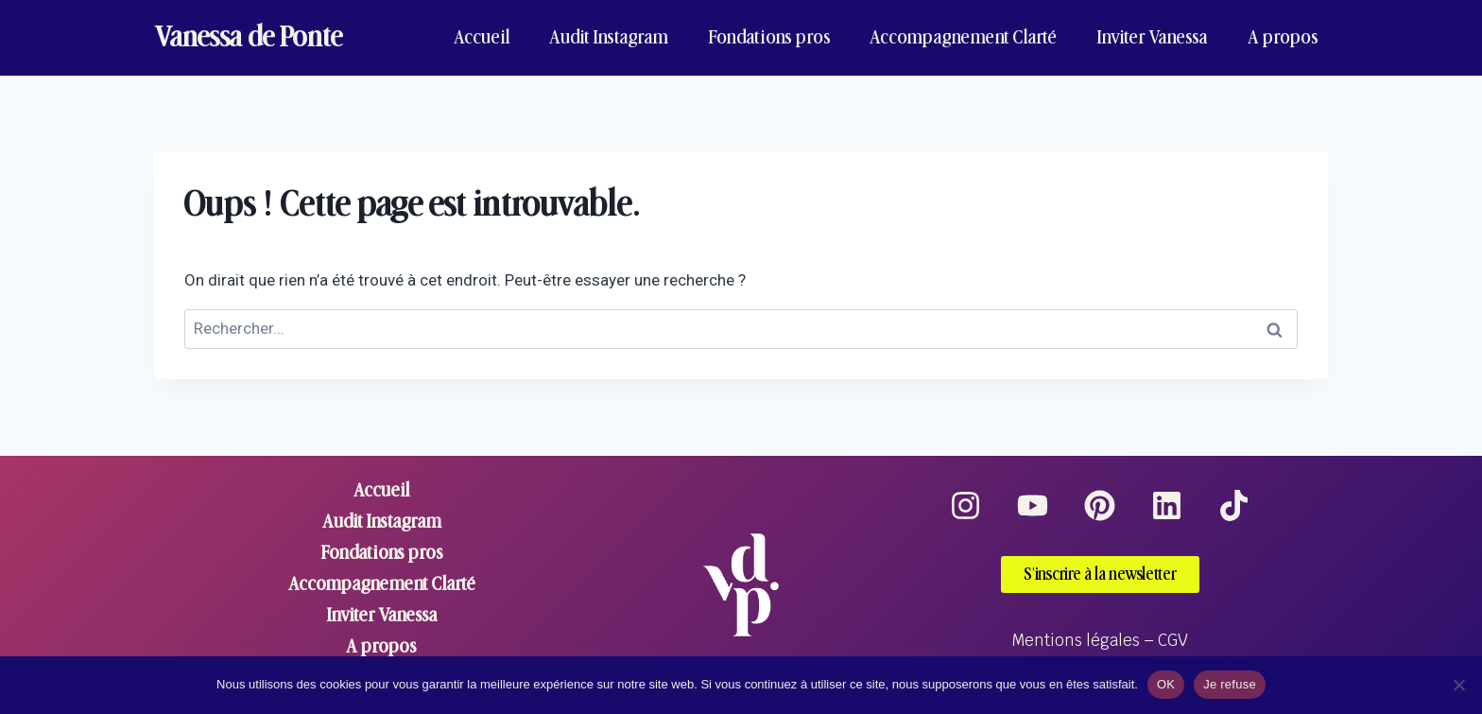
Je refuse (1229, 684)
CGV (1173, 640)
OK (1166, 684)
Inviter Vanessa (1152, 37)
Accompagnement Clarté (963, 37)
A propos (1283, 37)
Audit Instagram (608, 37)
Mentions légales (1075, 640)
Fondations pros (769, 37)
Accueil (482, 37)
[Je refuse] (1458, 684)
